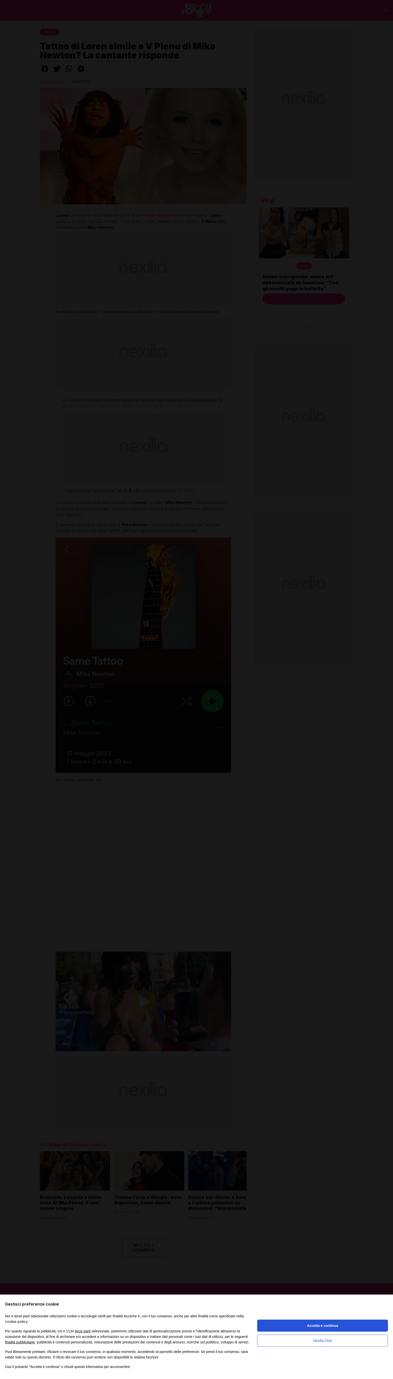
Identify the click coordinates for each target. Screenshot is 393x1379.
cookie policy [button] (16, 1321)
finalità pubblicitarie (20, 1342)
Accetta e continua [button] (322, 1326)
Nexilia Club (322, 1341)
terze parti (82, 1331)
